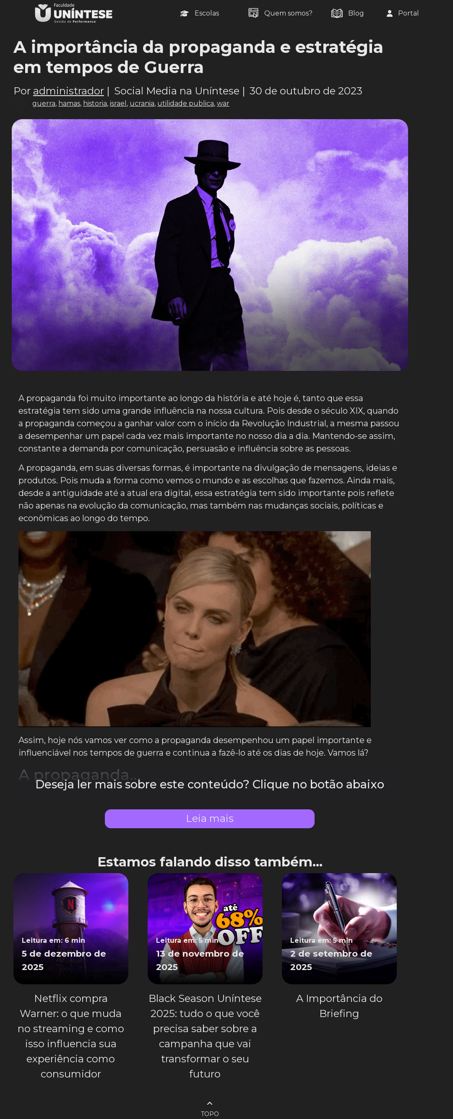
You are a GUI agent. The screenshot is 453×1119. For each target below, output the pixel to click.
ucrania (142, 103)
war (223, 103)
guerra (43, 103)
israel (118, 103)
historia (95, 103)
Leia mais (210, 818)
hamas (69, 103)
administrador (68, 91)
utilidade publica (185, 103)
